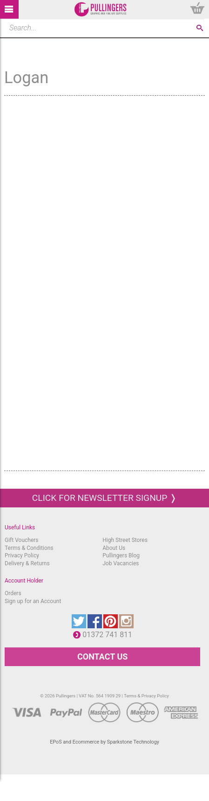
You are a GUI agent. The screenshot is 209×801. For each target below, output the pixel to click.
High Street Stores (125, 540)
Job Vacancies (120, 563)
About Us (113, 548)
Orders (13, 593)
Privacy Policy (22, 555)
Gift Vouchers (22, 540)
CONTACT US (102, 656)
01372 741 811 (109, 634)
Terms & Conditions (29, 548)
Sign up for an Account (33, 601)
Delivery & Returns (27, 563)
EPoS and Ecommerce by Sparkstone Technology (104, 742)
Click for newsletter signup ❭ (104, 497)
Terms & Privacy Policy (146, 695)
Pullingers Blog (121, 555)
